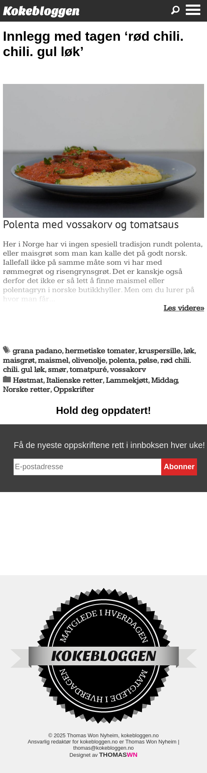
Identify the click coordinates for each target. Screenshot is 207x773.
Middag (164, 380)
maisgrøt (19, 360)
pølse (147, 360)
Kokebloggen (41, 11)
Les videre (182, 308)
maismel (53, 360)
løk (189, 351)
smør (57, 369)
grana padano (37, 351)
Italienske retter (74, 380)
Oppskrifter (73, 389)
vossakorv (128, 369)
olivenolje (88, 360)
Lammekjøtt (127, 380)
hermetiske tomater (100, 351)
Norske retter (26, 389)
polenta (122, 360)
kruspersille (159, 351)
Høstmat (28, 380)
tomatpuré (88, 369)
